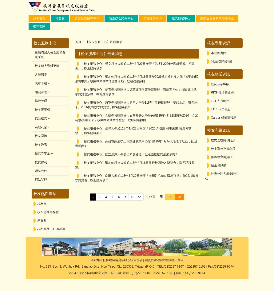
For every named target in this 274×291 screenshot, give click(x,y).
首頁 (78, 42)
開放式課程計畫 (221, 61)
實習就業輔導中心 (87, 18)
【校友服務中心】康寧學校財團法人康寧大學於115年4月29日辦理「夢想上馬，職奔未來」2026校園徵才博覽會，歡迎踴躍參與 (136, 105)
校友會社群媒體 (48, 212)
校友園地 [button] (42, 136)
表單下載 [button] (42, 83)
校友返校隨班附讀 (223, 140)
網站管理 (41, 179)
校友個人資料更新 (47, 65)
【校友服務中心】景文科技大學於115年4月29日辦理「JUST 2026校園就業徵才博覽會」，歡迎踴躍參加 (134, 66)
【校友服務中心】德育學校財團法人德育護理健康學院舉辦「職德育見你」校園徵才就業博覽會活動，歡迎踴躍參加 (136, 92)
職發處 (60, 18)
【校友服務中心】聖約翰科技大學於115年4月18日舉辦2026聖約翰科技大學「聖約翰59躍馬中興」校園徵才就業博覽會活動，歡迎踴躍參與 (137, 79)
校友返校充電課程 (223, 148)
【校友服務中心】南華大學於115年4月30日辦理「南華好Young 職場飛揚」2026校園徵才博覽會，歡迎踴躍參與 (136, 178)
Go (179, 196)
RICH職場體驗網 (222, 92)
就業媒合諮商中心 (121, 18)
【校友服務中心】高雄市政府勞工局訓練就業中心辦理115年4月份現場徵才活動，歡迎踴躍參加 (136, 144)
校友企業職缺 (220, 84)
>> (139, 196)
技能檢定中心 (153, 18)
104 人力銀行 (220, 100)
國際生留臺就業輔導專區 (217, 18)
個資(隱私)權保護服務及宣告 (164, 272)
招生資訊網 (218, 165)
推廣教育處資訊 (221, 157)
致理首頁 (39, 18)
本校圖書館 (218, 53)
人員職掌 (41, 74)
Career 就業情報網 (223, 117)
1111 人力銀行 (221, 109)
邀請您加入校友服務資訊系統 (50, 55)
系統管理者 (134, 272)
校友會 (41, 203)
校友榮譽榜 (42, 109)
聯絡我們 (41, 171)
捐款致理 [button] (42, 100)
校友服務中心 (181, 18)
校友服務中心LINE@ (51, 228)
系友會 (41, 220)
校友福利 (41, 162)
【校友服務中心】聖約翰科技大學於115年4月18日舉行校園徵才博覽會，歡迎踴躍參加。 (134, 165)
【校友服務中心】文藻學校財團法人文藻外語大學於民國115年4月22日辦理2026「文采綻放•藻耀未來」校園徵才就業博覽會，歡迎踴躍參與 (136, 118)
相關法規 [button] (42, 92)
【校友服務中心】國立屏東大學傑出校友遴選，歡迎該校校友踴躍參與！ (129, 154)
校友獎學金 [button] (44, 153)
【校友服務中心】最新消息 (103, 42)
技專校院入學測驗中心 (221, 176)
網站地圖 (39, 26)
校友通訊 (41, 144)
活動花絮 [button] (42, 127)
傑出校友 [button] (42, 118)
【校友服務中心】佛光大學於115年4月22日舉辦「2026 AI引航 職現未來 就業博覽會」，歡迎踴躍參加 (133, 131)
